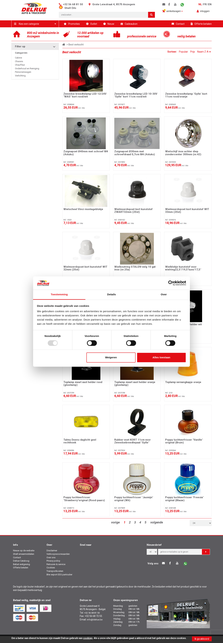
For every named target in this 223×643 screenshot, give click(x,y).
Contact (178, 23)
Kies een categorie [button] (35, 24)
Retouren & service (56, 564)
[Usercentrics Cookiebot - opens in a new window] (171, 283)
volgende (156, 522)
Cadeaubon (129, 23)
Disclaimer (52, 550)
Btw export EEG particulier (59, 574)
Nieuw (108, 23)
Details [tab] (111, 294)
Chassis (19, 61)
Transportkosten (55, 571)
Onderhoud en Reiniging (27, 68)
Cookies (51, 567)
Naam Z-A (204, 51)
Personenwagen (23, 72)
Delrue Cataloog (21, 560)
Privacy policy (53, 560)
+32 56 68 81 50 (73, 4)
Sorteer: (172, 51)
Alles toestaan (161, 357)
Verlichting (20, 75)
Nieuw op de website (23, 550)
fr (205, 4)
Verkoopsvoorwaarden (58, 554)
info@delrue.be (94, 619)
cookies (88, 638)
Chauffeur (20, 65)
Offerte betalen (201, 23)
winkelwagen (172, 11)
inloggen (203, 11)
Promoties (72, 23)
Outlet (91, 23)
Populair (183, 51)
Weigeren (111, 357)
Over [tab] (164, 294)
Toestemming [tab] (59, 294)
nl (200, 4)
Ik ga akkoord (202, 638)
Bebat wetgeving (21, 564)
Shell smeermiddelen (23, 554)
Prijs (192, 51)
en (210, 4)
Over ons (51, 557)
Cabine (18, 57)
